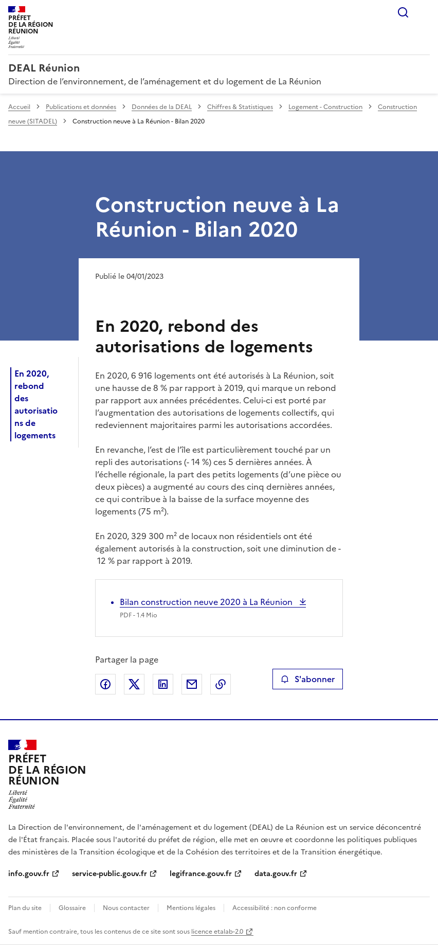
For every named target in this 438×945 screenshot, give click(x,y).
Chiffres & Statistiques (240, 107)
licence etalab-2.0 (217, 931)
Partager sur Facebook (105, 684)
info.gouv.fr (28, 873)
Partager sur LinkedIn (163, 684)
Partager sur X (134, 684)
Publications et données (81, 107)
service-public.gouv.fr (109, 873)
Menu (423, 12)
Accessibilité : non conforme (274, 908)
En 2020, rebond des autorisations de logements (36, 404)
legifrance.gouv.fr (201, 873)
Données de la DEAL (162, 107)
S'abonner (308, 679)
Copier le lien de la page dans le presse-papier (220, 684)
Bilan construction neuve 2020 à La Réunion (207, 602)
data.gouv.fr (275, 873)
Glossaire (72, 908)
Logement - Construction (325, 107)
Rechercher (403, 12)
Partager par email (191, 684)
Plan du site (25, 908)
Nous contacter (126, 908)
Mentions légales (191, 908)
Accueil (19, 107)
